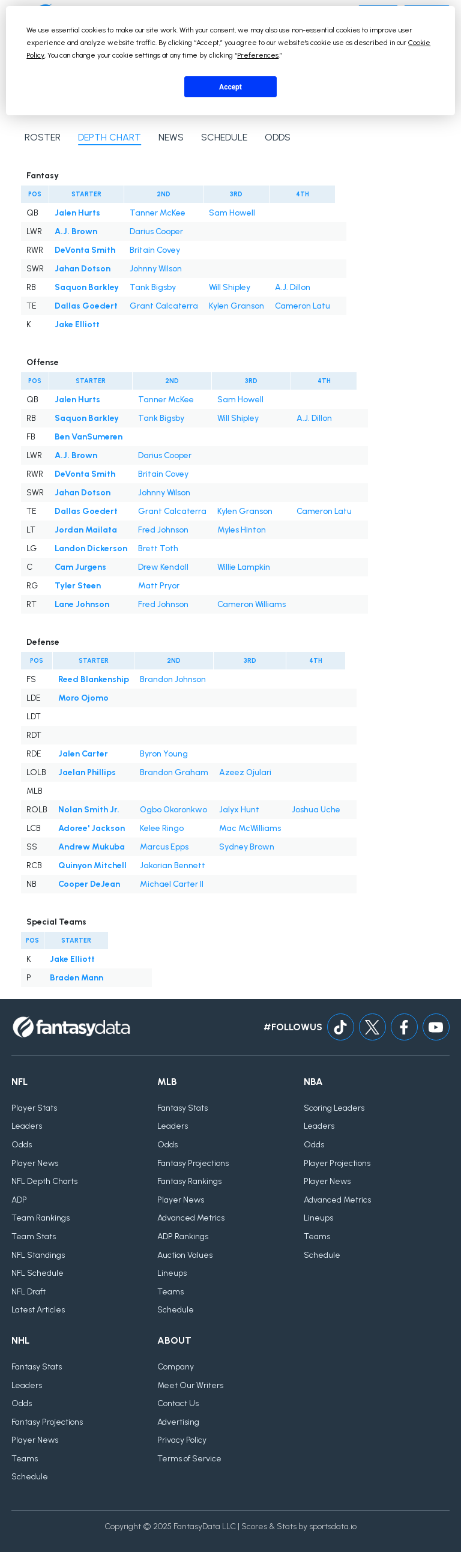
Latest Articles (38, 1310)
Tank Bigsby (153, 287)
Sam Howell (232, 213)
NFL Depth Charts (44, 1181)
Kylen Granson (236, 306)
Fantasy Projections (193, 1163)
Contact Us (178, 1403)
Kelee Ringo (162, 828)
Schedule (175, 1310)
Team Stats (33, 1236)
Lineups (172, 1273)
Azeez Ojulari (245, 772)
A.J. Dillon (292, 287)
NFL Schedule (37, 1273)
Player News (34, 1163)
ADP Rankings (182, 1236)
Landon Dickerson (91, 548)
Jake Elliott (77, 324)
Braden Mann (76, 978)
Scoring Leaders (334, 1108)
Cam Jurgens (80, 567)
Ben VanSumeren (88, 437)
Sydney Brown (246, 847)
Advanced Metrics (190, 1218)
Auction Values (184, 1255)
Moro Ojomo (83, 698)
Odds (21, 1145)
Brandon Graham (174, 772)
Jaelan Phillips (87, 772)
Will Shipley (229, 287)
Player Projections (337, 1163)
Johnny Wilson (156, 269)
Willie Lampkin (243, 567)
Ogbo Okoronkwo (173, 810)
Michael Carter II (171, 884)
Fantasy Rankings (189, 1181)
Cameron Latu (302, 306)
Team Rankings (40, 1218)
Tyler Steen (78, 586)
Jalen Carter (83, 754)
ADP (19, 1200)
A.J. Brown (76, 231)
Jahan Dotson (82, 269)
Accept (230, 87)
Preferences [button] (258, 55)
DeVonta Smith (85, 250)
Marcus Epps (164, 847)
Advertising (178, 1422)
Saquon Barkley (87, 287)
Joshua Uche (316, 810)
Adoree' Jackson (91, 828)
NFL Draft (28, 1292)
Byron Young (164, 754)
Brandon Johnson (173, 679)
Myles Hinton (241, 530)
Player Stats (34, 1108)
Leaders (26, 1126)
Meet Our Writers (190, 1385)
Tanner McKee (157, 213)
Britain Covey (155, 250)
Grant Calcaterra (164, 306)
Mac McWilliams (250, 828)
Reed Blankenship (93, 679)
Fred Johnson (163, 530)
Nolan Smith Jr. (88, 810)
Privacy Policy (181, 1440)
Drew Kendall (163, 567)
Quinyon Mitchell (92, 865)
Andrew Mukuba (91, 847)
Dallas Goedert (86, 306)
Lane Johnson (82, 604)
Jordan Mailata (86, 530)
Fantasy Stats (182, 1108)
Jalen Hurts (77, 213)
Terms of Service (189, 1459)
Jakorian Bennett (172, 865)
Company (175, 1367)
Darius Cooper (156, 231)
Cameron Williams (251, 604)
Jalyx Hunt (239, 810)
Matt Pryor (158, 586)
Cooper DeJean (89, 884)
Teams (170, 1292)
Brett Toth (158, 548)
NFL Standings (38, 1255)
